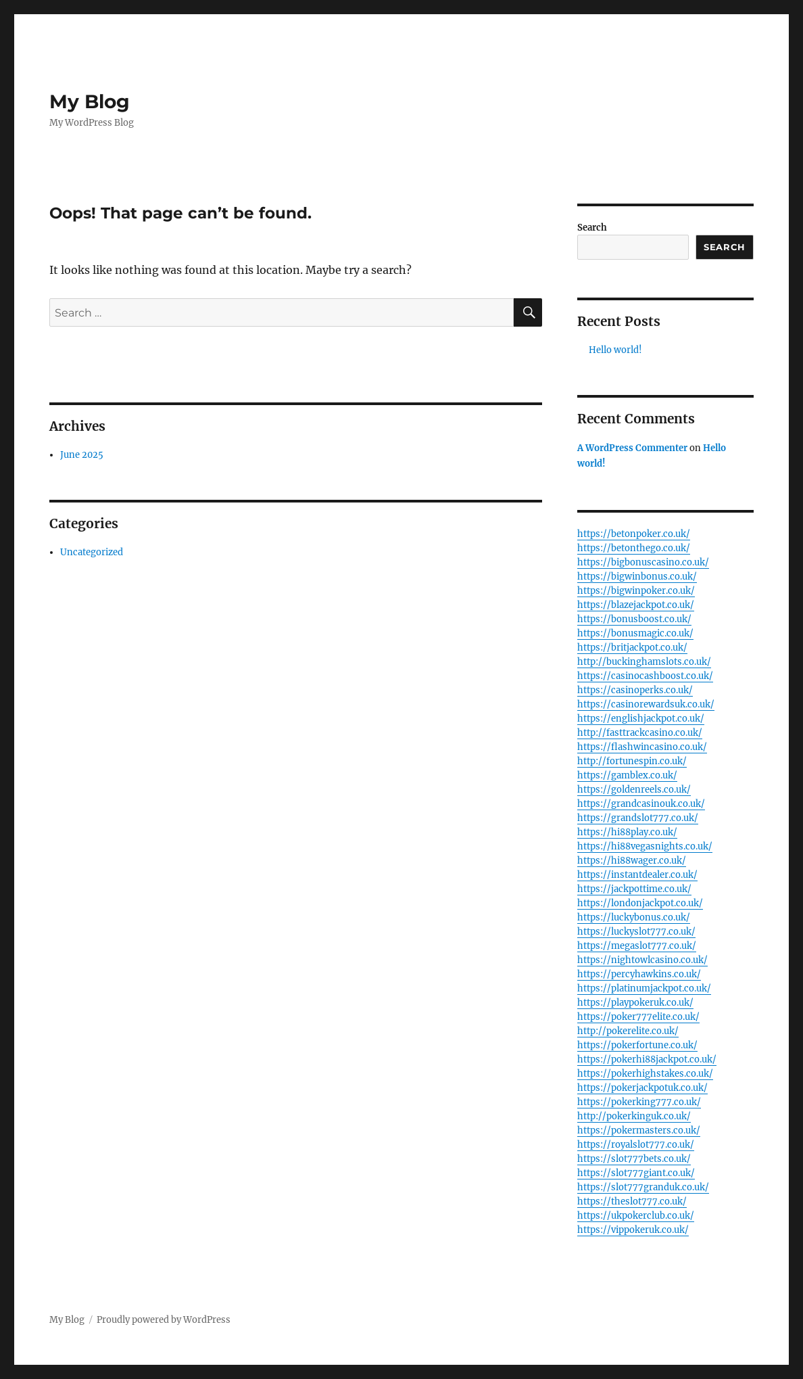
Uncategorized (91, 552)
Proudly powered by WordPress (163, 1320)
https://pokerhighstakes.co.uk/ (645, 1073)
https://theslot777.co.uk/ (632, 1201)
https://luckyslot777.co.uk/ (636, 931)
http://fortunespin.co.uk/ (632, 761)
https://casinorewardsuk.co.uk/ (645, 704)
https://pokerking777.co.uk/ (639, 1102)
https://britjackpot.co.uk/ (632, 647)
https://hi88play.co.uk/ (627, 832)
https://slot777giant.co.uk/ (636, 1173)
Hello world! (615, 350)
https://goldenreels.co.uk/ (634, 789)
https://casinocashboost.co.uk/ (645, 676)
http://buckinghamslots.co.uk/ (644, 662)
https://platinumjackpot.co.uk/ (644, 988)
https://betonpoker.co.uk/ (633, 534)
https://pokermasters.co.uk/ (638, 1130)
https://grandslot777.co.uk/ (637, 818)
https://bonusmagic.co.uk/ (635, 633)
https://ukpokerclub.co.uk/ (635, 1215)
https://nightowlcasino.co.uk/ (642, 960)
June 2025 (81, 455)
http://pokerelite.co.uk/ (628, 1031)
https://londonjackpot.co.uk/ (640, 903)
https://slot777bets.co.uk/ (634, 1159)
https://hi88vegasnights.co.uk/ (644, 846)
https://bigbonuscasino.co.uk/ (643, 562)
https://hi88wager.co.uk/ (631, 860)
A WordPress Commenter (632, 448)
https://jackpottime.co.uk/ (634, 889)
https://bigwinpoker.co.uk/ (636, 591)
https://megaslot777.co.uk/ (636, 946)
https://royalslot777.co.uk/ (635, 1144)
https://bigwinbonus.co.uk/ (637, 576)
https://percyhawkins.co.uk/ (639, 974)
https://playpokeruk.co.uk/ (635, 1002)
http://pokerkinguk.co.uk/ (634, 1116)
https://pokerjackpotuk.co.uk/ (642, 1088)
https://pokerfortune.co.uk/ (637, 1045)
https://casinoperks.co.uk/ (635, 690)
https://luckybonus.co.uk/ (633, 917)
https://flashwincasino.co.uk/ (642, 747)
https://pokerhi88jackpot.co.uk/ (646, 1059)
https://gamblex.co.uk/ (627, 775)
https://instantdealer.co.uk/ (637, 875)
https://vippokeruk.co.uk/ (633, 1230)
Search (592, 227)
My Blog (89, 101)
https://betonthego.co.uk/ (633, 548)
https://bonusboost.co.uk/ (634, 619)
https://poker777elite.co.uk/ (638, 1017)
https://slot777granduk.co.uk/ (643, 1187)
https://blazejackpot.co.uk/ (635, 605)
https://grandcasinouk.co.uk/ (641, 804)
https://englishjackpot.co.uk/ (640, 718)
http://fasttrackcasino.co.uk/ (639, 733)
